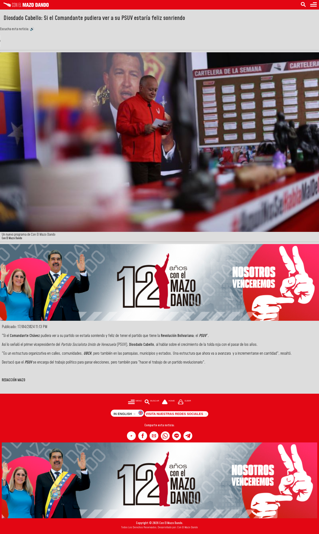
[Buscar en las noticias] (303, 5)
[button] (131, 435)
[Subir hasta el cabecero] (184, 402)
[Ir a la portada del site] (168, 402)
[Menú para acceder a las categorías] (313, 5)
